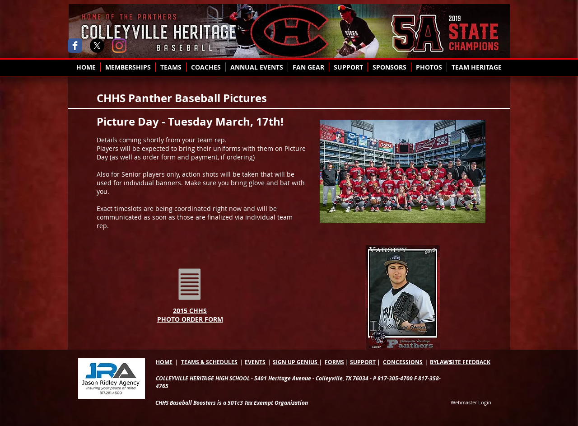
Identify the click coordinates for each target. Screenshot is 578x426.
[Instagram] (119, 45)
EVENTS (255, 362)
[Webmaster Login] (471, 403)
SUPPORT (363, 362)
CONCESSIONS (403, 362)
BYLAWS (441, 362)
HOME (164, 362)
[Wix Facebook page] (75, 45)
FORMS (334, 362)
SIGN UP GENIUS (296, 362)
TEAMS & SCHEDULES (209, 362)
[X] (97, 45)
